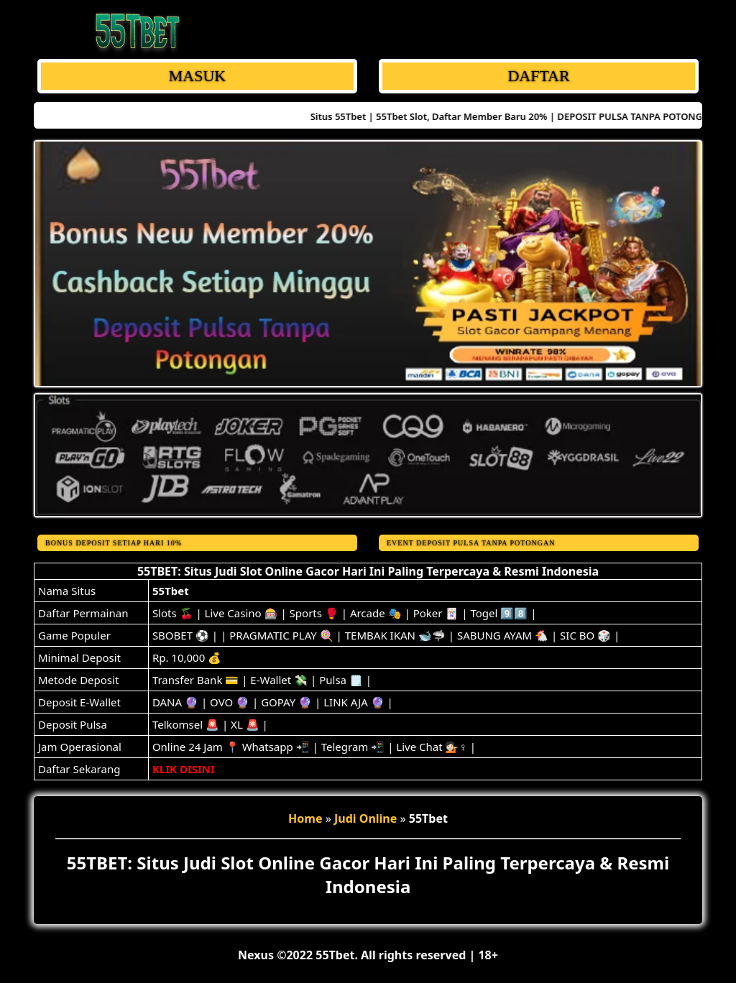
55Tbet (170, 590)
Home (305, 818)
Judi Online (365, 818)
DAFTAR (538, 76)
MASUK (197, 76)
